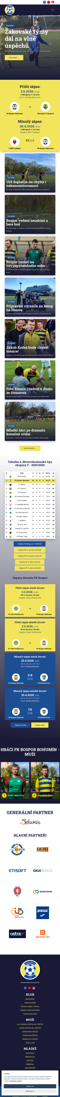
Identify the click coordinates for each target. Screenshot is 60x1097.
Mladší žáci (30, 1064)
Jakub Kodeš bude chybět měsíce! (27, 349)
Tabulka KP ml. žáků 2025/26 (30, 568)
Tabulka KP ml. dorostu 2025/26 (30, 556)
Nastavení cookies (16, 1081)
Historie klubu (30, 999)
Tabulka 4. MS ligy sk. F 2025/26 (30, 1028)
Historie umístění (30, 1002)
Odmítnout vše (30, 1091)
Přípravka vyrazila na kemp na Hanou (29, 308)
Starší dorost (30, 1053)
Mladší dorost (30, 1057)
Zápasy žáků (40, 725)
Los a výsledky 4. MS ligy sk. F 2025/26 (30, 1024)
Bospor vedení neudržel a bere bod (27, 222)
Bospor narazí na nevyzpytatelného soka (25, 264)
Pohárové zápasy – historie (30, 1006)
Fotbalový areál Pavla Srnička (30, 1010)
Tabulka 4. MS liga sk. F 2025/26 (30, 544)
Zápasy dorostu (20, 725)
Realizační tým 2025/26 (30, 1039)
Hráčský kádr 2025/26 (30, 1035)
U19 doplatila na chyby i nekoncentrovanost (26, 184)
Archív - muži (30, 1043)
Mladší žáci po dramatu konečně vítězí (25, 432)
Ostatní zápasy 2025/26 (30, 1031)
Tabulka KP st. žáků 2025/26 (29, 562)
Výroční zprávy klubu (30, 1014)
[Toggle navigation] (52, 10)
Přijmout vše (30, 1086)
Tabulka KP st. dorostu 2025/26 (29, 550)
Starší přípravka (30, 1068)
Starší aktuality (30, 448)
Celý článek (14, 58)
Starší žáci (30, 1060)
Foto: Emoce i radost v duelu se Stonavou (29, 390)
